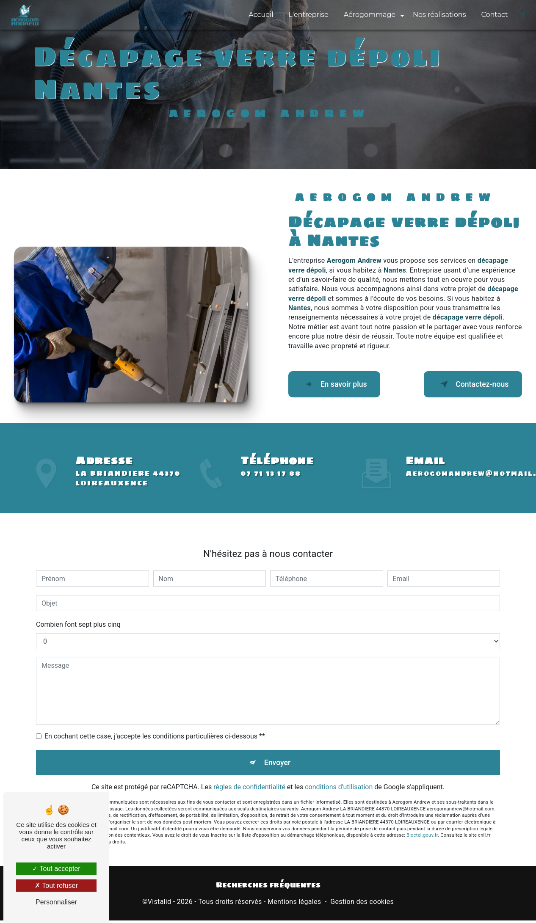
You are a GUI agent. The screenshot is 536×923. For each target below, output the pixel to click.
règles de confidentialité (249, 778)
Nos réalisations (438, 15)
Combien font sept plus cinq (78, 612)
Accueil (259, 15)
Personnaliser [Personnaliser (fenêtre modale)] (56, 902)
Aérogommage (368, 15)
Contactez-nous (466, 384)
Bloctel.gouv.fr (422, 826)
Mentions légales (294, 905)
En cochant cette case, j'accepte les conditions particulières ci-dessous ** (154, 724)
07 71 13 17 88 (270, 485)
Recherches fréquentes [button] (268, 887)
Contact (493, 15)
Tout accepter (56, 868)
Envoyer (277, 751)
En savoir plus (340, 384)
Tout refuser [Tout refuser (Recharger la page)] (56, 885)
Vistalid (159, 905)
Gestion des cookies (362, 905)
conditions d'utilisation (339, 778)
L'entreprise (307, 15)
